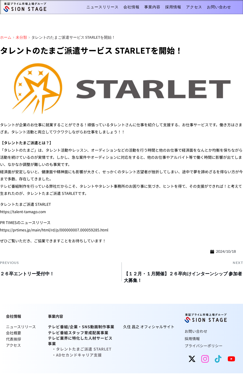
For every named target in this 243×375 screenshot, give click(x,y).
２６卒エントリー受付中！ (30, 274)
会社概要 (13, 334)
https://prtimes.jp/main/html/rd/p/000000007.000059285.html (55, 230)
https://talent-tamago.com (23, 212)
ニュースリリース (21, 328)
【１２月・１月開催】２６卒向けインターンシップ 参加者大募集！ (182, 278)
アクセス (13, 345)
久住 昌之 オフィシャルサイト (148, 328)
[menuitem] (102, 7)
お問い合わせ (196, 333)
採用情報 (192, 340)
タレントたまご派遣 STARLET (84, 349)
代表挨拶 (13, 339)
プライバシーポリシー (204, 347)
